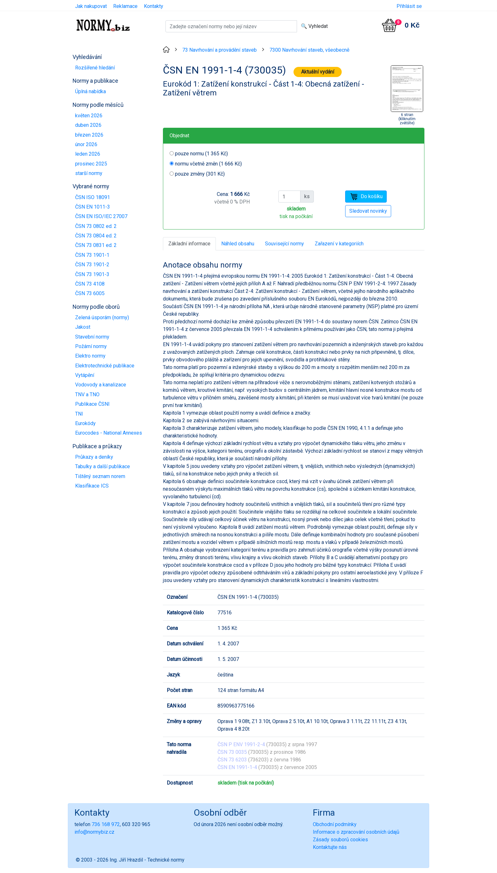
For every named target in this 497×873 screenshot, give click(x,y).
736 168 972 (106, 824)
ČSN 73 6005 (90, 293)
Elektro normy (90, 356)
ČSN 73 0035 (232, 752)
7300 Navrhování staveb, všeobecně (309, 50)
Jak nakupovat (91, 6)
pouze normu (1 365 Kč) (201, 154)
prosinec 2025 (91, 164)
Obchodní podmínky (335, 824)
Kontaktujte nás (330, 847)
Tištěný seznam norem (100, 476)
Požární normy (91, 346)
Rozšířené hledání (95, 68)
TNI (79, 414)
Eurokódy (85, 423)
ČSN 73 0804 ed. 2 (96, 236)
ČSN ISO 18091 (92, 197)
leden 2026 (87, 154)
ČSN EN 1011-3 (92, 207)
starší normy (88, 173)
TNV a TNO (87, 394)
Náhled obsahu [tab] (237, 244)
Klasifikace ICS (92, 486)
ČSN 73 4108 (90, 284)
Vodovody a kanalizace (100, 385)
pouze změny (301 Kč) (200, 174)
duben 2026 (88, 125)
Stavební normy (92, 337)
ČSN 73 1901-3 (92, 274)
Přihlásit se (409, 6)
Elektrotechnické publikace (104, 366)
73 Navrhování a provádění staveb (219, 50)
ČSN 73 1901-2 (92, 265)
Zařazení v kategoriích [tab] (339, 244)
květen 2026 (88, 116)
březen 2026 (89, 135)
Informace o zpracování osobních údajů (356, 832)
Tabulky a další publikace (102, 466)
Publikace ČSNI (92, 404)
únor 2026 (86, 144)
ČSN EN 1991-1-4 (237, 767)
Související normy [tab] (284, 244)
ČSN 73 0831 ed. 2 (96, 245)
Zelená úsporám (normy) (102, 317)
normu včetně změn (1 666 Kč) (208, 164)
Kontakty (153, 6)
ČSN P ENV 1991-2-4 (241, 744)
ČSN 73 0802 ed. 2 (96, 226)
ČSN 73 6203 (232, 760)
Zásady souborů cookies (340, 840)
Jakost (82, 327)
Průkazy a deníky (94, 457)
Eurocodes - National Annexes (108, 433)
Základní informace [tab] (189, 244)
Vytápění (84, 375)
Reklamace (125, 6)
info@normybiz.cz (94, 832)
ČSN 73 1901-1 (92, 255)
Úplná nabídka (90, 91)
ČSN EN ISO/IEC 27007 (101, 216)
